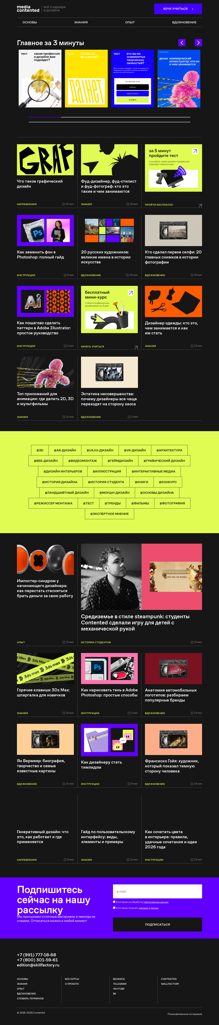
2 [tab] (77, 117)
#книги (141, 482)
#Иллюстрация (107, 471)
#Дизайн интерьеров (62, 471)
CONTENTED (169, 979)
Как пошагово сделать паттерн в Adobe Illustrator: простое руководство (44, 327)
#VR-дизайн (135, 450)
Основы (22, 979)
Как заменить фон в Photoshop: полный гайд (40, 255)
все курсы (72, 979)
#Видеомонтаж (82, 461)
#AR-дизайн (65, 450)
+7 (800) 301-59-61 (37, 960)
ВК (114, 993)
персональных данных (156, 902)
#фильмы (140, 503)
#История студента (106, 482)
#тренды (113, 503)
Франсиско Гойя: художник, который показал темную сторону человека (172, 766)
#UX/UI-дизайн (100, 450)
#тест (88, 503)
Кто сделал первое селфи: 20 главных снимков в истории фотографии (173, 257)
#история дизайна (59, 482)
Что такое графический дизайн (40, 184)
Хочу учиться (178, 9)
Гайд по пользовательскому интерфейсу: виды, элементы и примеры (108, 836)
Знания (22, 983)
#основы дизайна (157, 493)
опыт (130, 22)
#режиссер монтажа (53, 503)
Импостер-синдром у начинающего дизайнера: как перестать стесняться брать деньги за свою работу (45, 588)
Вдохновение (184, 22)
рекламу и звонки (149, 908)
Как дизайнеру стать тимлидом (101, 765)
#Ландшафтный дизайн (67, 493)
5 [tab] (174, 117)
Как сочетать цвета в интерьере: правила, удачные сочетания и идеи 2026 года (171, 839)
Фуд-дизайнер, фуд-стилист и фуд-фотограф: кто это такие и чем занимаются (109, 186)
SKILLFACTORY (170, 983)
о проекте (72, 983)
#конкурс (168, 482)
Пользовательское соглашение (185, 1014)
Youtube (119, 988)
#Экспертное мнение (109, 514)
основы (30, 22)
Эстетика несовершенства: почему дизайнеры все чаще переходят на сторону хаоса (109, 398)
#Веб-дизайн (46, 461)
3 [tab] (109, 117)
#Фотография (172, 503)
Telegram (119, 983)
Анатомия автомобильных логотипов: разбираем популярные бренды (171, 695)
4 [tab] (142, 117)
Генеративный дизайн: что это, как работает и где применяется (42, 836)
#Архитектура (169, 450)
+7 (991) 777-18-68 (36, 955)
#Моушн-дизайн (114, 493)
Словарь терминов (30, 998)
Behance (119, 979)
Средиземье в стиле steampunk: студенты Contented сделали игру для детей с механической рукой (135, 622)
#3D (39, 450)
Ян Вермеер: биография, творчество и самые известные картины (41, 765)
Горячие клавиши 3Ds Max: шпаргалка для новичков (43, 693)
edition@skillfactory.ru (38, 965)
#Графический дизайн (164, 461)
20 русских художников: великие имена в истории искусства (106, 257)
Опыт (20, 988)
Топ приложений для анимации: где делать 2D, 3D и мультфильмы (45, 398)
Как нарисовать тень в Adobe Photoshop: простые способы (109, 693)
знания (81, 22)
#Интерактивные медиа (153, 471)
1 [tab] (45, 117)
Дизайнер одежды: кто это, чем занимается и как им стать (171, 328)
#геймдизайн (120, 461)
